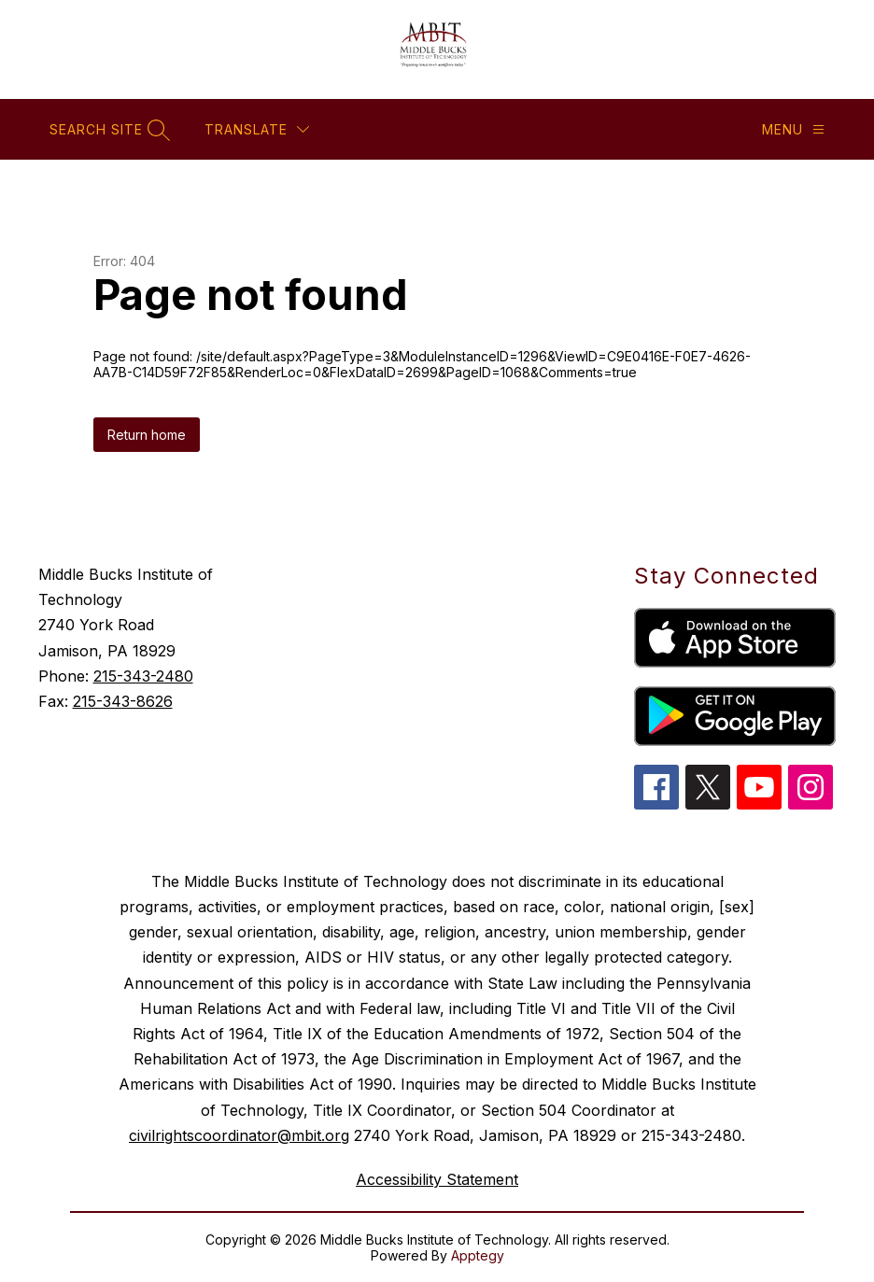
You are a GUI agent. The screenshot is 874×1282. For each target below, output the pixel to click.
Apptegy (477, 1255)
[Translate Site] (257, 129)
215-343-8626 (123, 701)
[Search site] (107, 129)
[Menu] (793, 129)
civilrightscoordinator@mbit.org (239, 1135)
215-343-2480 (143, 676)
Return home (146, 435)
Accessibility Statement (437, 1179)
